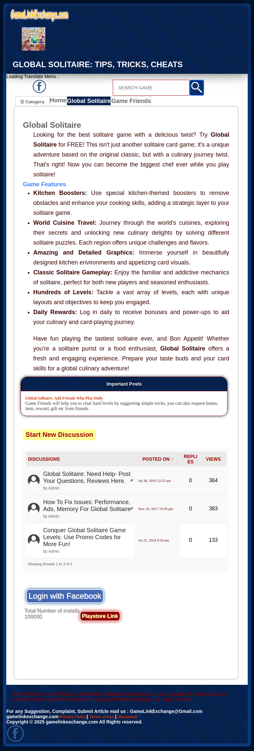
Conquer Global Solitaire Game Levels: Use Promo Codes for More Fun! (84, 538)
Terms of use (108, 717)
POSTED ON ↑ (157, 460)
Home (59, 102)
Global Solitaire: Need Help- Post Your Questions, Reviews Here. (86, 478)
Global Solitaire (90, 102)
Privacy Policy (75, 717)
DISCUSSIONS (44, 460)
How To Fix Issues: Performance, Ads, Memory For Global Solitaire (87, 506)
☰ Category (32, 101)
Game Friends (129, 102)
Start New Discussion (59, 435)
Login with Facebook (64, 596)
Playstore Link (100, 617)
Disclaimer (138, 717)
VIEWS (213, 460)
